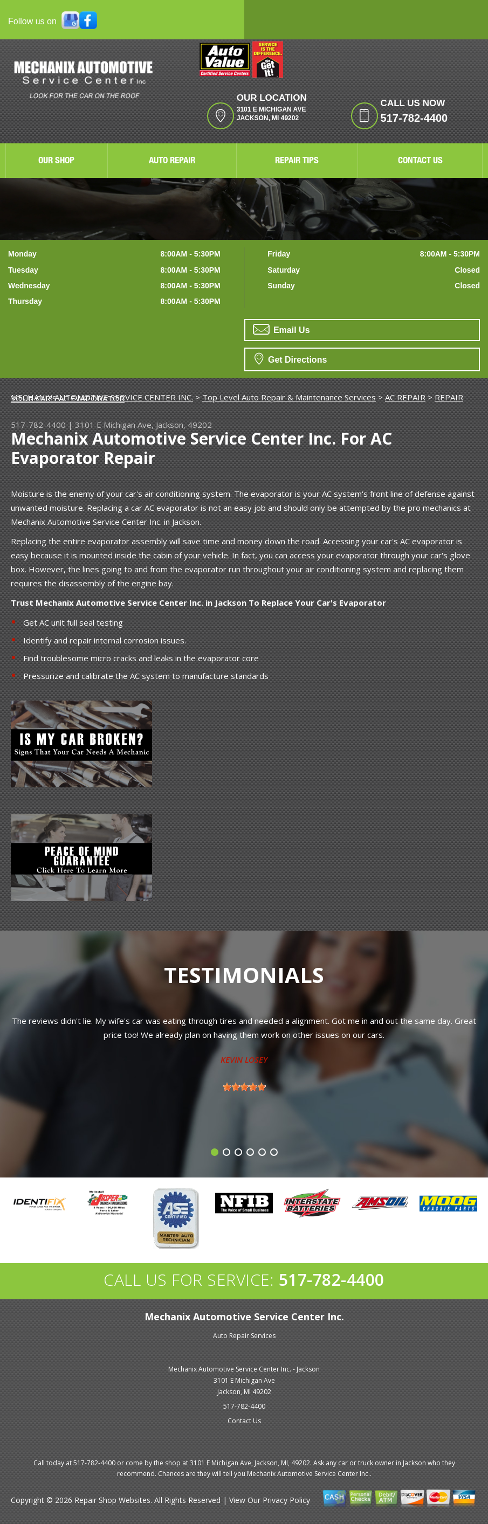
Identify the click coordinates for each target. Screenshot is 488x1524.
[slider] (244, 1087)
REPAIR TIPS (297, 161)
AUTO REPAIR (172, 161)
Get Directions (291, 358)
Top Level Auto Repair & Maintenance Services (289, 397)
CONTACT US (420, 161)
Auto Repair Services (244, 1335)
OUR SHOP (56, 161)
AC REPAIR (405, 397)
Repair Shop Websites (112, 1500)
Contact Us (244, 1420)
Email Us (281, 329)
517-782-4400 (414, 118)
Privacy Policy (286, 1500)
